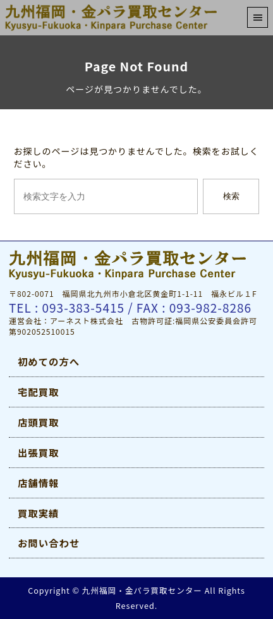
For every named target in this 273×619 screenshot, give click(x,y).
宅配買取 (38, 392)
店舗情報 (38, 483)
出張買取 (38, 452)
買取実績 (38, 513)
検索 (231, 196)
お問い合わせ (49, 543)
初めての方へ (49, 361)
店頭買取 (38, 422)
